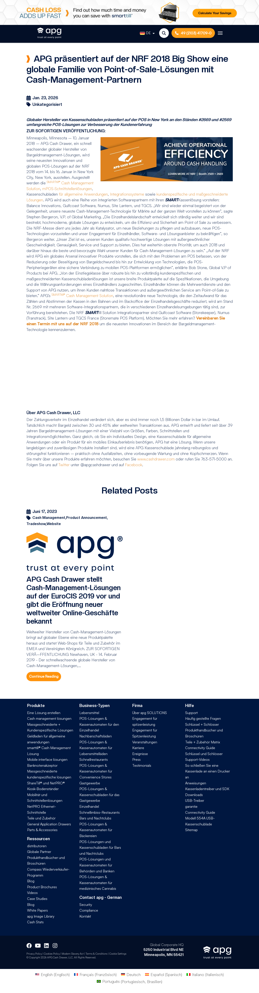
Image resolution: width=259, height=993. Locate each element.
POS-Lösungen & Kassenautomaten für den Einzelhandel (99, 724)
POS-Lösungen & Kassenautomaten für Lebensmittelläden (95, 748)
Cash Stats (35, 922)
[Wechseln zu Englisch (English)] (52, 974)
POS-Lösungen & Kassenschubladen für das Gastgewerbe (99, 795)
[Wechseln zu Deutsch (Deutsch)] (131, 974)
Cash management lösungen (49, 718)
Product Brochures (42, 887)
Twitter (64, 464)
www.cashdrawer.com (156, 458)
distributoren (37, 846)
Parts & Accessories (42, 830)
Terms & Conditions (96, 953)
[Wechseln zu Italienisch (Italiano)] (205, 974)
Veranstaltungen (144, 742)
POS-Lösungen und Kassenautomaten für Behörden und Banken (96, 865)
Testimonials (141, 765)
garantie (191, 806)
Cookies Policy (52, 953)
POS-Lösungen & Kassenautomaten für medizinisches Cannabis (97, 883)
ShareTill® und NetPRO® (46, 783)
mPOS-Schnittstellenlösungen (67, 188)
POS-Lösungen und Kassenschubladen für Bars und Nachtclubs (100, 848)
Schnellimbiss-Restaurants (99, 812)
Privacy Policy (34, 953)
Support (191, 713)
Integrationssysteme (127, 194)
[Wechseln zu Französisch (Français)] (95, 974)
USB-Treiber (194, 800)
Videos (32, 892)
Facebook (133, 464)
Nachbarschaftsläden (95, 736)
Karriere (138, 748)
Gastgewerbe (89, 783)
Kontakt (85, 916)
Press (136, 759)
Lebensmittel (89, 713)
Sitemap (191, 830)
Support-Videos (197, 759)
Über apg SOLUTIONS (149, 713)
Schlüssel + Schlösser (202, 724)
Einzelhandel (89, 806)
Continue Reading (43, 676)
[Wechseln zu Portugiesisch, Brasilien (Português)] (129, 981)
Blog (30, 881)
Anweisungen (195, 783)
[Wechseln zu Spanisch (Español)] (163, 974)
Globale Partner (39, 851)
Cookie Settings (117, 953)
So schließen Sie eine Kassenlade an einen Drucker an (207, 771)
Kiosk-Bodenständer (43, 789)
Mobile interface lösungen (47, 759)
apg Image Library (40, 916)
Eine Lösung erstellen (43, 713)
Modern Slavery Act (73, 953)
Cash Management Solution (82, 295)
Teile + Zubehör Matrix (202, 742)
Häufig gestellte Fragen (203, 718)
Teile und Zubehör (41, 818)
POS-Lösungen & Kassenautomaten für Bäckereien (95, 830)
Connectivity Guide (200, 748)
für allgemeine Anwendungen (83, 194)
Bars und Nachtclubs (95, 818)
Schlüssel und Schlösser (204, 754)
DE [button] (145, 33)
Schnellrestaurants (93, 759)
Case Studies (37, 898)
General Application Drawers (49, 824)
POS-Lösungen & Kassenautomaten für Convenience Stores (95, 771)
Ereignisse (140, 754)
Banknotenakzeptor (42, 765)
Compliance (88, 910)
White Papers (37, 910)
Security (85, 904)
